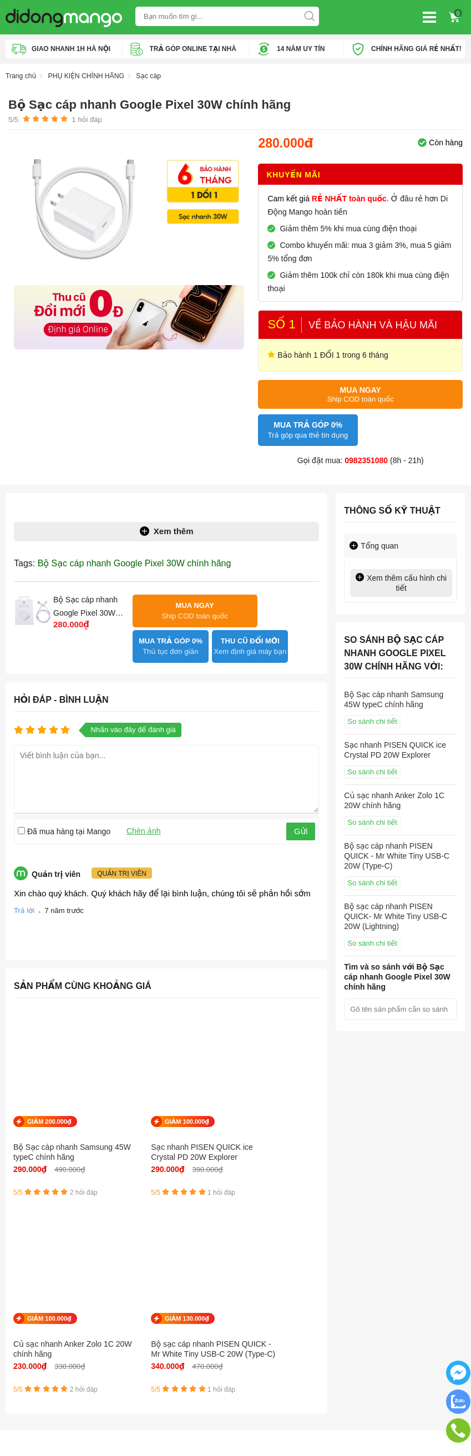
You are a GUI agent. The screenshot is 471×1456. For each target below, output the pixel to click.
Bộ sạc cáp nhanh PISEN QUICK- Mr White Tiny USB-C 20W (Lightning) (395, 912)
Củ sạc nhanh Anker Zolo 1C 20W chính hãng (205, 1128)
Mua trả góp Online (39, 1323)
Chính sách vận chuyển (47, 1273)
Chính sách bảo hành (43, 1290)
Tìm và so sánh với (397, 972)
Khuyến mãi (293, 173)
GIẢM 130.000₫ (287, 1093)
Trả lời (24, 882)
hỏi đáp (87, 118)
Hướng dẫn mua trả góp (47, 1306)
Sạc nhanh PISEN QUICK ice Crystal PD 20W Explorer (124, 1128)
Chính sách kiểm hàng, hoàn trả (61, 1356)
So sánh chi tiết (372, 717)
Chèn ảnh (143, 801)
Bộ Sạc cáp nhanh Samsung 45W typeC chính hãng (45, 1128)
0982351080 (366, 456)
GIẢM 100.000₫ (129, 1093)
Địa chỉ (366, 1256)
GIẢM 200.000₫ (49, 1093)
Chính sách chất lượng (45, 1340)
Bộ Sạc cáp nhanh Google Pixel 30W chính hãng (134, 559)
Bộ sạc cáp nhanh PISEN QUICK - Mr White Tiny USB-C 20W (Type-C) (284, 1129)
